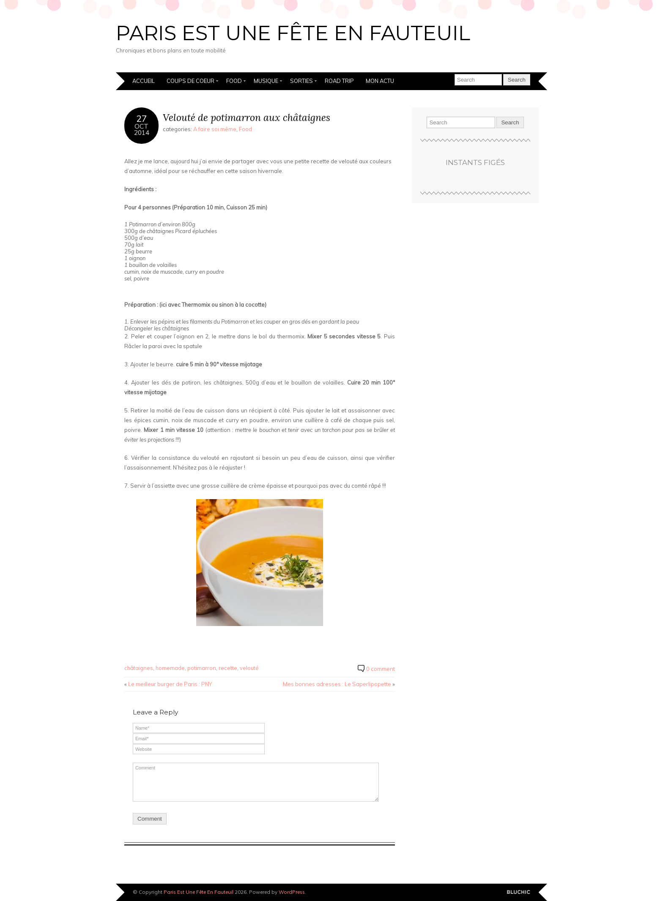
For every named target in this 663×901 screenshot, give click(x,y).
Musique (266, 80)
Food (234, 80)
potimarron (201, 668)
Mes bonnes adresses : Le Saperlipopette (337, 684)
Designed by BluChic (518, 892)
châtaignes (138, 668)
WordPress (292, 892)
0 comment (380, 668)
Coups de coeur (190, 80)
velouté (249, 668)
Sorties (301, 80)
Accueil (143, 80)
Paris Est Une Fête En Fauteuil (293, 33)
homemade (170, 668)
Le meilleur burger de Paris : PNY (170, 684)
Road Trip (339, 80)
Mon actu (380, 80)
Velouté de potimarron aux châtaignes (246, 117)
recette (228, 668)
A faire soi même (214, 129)
